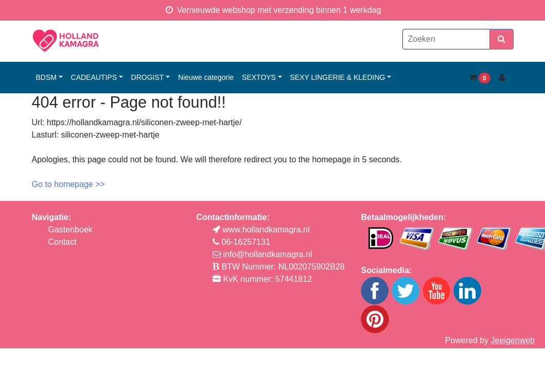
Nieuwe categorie (206, 77)
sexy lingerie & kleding (337, 77)
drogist (147, 77)
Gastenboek (70, 229)
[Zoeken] (446, 39)
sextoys (259, 77)
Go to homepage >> (68, 184)
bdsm (46, 77)
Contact (62, 242)
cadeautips (94, 77)
